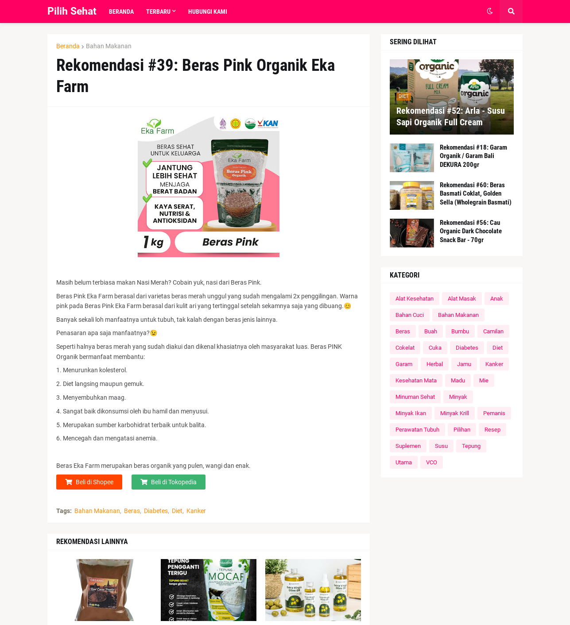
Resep (492, 429)
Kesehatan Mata (416, 380)
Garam (404, 364)
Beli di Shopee (94, 482)
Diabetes (156, 511)
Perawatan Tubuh (417, 429)
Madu (458, 380)
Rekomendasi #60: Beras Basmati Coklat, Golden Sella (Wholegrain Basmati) (476, 193)
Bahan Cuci (410, 315)
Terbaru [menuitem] (158, 11)
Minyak (458, 397)
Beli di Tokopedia (174, 482)
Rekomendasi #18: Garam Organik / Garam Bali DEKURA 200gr (473, 156)
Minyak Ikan (411, 413)
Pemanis (494, 413)
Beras (132, 511)
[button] (490, 11)
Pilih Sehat (72, 11)
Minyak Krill (454, 413)
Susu (441, 446)
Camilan (493, 331)
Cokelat (405, 347)
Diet (177, 511)
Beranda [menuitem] (121, 11)
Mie (484, 380)
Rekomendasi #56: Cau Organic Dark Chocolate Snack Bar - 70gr (471, 231)
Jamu (464, 364)
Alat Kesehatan (415, 298)
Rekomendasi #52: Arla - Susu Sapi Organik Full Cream (450, 116)
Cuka (435, 347)
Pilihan (462, 429)
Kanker (196, 511)
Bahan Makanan (109, 46)
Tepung (471, 446)
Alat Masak (462, 298)
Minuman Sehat (415, 397)
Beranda (68, 46)
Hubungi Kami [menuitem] (207, 11)
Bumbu (460, 331)
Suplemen (408, 446)
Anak (496, 298)
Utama (404, 462)
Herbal (435, 364)
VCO (431, 462)
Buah (430, 331)
